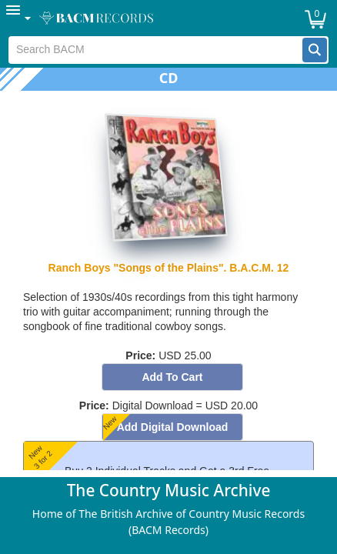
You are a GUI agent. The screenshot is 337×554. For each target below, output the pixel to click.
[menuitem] (19, 18)
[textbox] (155, 50)
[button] (314, 50)
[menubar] (168, 18)
